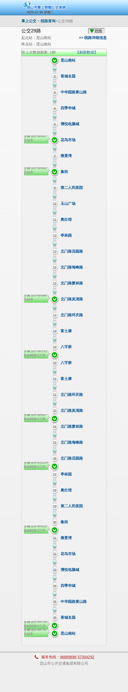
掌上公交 (28, 21)
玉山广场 (68, 203)
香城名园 (68, 76)
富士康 (66, 331)
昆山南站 (68, 60)
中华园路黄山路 (74, 92)
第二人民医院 (72, 187)
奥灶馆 (66, 219)
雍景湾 (66, 156)
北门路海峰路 (72, 267)
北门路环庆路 (72, 315)
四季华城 (68, 108)
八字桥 (66, 347)
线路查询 (48, 21)
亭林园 (66, 235)
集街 (64, 172)
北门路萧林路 (72, 283)
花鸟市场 (68, 140)
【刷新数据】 (86, 52)
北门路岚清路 (72, 299)
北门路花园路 (72, 251)
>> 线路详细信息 (93, 38)
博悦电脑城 (70, 124)
